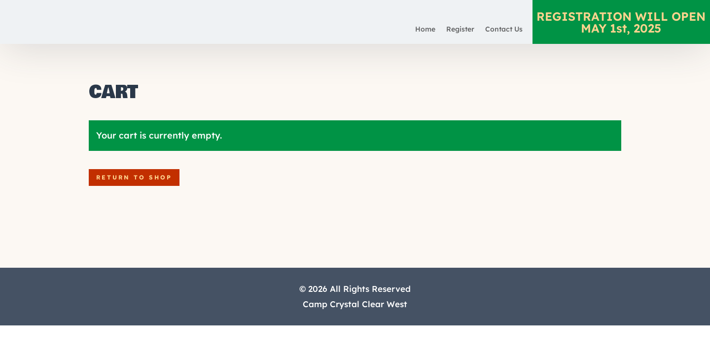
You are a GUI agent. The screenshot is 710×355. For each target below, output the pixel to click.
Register (460, 30)
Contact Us (504, 30)
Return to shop (134, 177)
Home (425, 30)
